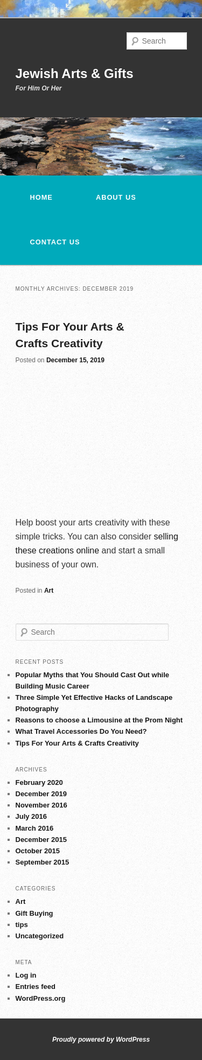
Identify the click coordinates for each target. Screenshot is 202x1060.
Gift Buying (34, 913)
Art (48, 590)
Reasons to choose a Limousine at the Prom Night (99, 720)
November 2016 (41, 805)
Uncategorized (40, 936)
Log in (26, 975)
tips (22, 925)
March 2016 (35, 828)
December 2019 (41, 794)
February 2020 (39, 782)
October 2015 (38, 851)
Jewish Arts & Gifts (75, 73)
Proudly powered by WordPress (101, 1039)
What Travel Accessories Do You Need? (81, 731)
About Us (116, 197)
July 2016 (31, 816)
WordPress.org (41, 998)
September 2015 (42, 862)
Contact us (55, 242)
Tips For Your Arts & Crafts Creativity (77, 743)
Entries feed (35, 986)
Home (41, 197)
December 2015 (41, 840)
